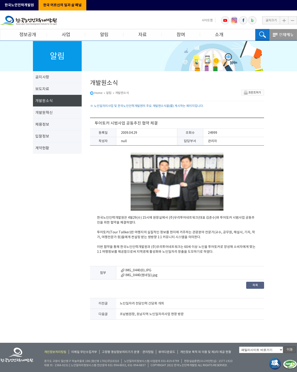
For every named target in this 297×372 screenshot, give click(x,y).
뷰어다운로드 (166, 352)
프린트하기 (252, 92)
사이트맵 (207, 20)
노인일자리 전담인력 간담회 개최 (142, 303)
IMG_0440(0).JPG (136, 270)
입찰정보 (42, 136)
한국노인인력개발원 (19, 5)
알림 (104, 35)
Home (98, 93)
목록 (255, 285)
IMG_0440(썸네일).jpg (139, 275)
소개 (219, 35)
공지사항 (42, 77)
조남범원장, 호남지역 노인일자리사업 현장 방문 (152, 314)
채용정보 (42, 124)
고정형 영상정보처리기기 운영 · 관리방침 (128, 352)
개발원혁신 (44, 112)
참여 (181, 35)
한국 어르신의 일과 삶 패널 (62, 5)
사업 (66, 35)
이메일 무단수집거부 (84, 352)
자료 (142, 35)
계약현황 (42, 148)
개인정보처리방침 (55, 352)
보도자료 (42, 89)
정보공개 (27, 35)
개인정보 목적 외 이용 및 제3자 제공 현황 (205, 352)
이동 (290, 349)
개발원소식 (44, 100)
